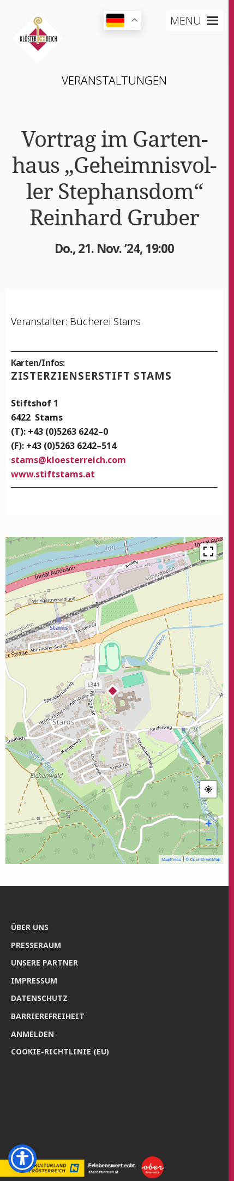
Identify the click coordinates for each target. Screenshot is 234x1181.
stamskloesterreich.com (68, 460)
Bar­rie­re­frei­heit (48, 1016)
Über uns (30, 927)
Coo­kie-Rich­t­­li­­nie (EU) (60, 1051)
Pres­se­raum (36, 945)
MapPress (171, 859)
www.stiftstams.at (53, 474)
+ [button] (209, 823)
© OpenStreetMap (202, 859)
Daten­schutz (39, 998)
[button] (185, 21)
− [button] (208, 840)
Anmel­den (32, 1034)
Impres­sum (34, 980)
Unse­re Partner (44, 962)
